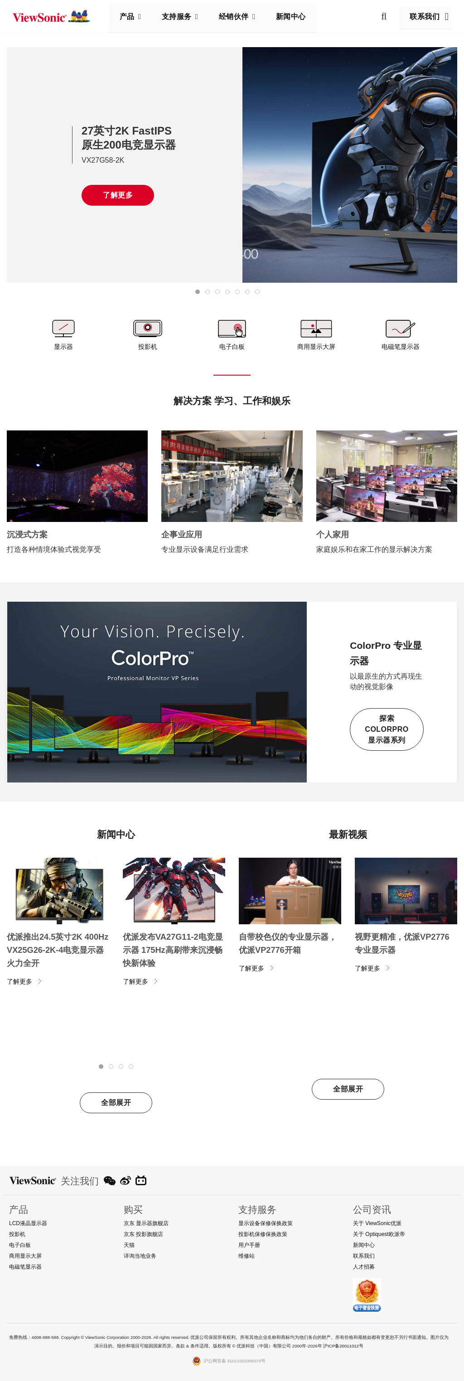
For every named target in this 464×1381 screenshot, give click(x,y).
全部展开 (116, 1102)
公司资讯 (372, 1209)
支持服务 (180, 16)
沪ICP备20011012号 (343, 1345)
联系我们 (421, 16)
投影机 (17, 1234)
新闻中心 (294, 16)
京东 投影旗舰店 (143, 1234)
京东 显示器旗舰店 (146, 1223)
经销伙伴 (237, 16)
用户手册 (249, 1245)
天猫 (129, 1245)
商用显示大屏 (25, 1256)
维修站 (246, 1256)
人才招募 (364, 1267)
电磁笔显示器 (25, 1267)
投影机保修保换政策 (262, 1234)
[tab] (197, 292)
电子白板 (20, 1245)
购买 (133, 1209)
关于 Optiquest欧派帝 (379, 1234)
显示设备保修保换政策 (265, 1223)
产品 (130, 16)
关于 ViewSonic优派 (377, 1223)
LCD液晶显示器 (28, 1223)
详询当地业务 (140, 1256)
